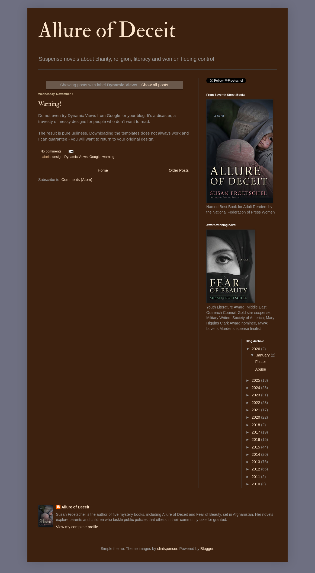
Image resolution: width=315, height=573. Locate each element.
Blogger (206, 548)
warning (108, 157)
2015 (256, 447)
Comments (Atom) (77, 179)
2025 (256, 380)
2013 (256, 462)
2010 (256, 484)
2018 (256, 425)
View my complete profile (77, 527)
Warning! (49, 104)
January (263, 355)
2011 (256, 477)
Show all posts (154, 84)
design (57, 157)
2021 (256, 410)
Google (95, 157)
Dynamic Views (76, 157)
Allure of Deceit (107, 30)
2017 (256, 432)
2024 (256, 388)
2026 (256, 349)
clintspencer (167, 548)
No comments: (51, 151)
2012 (256, 469)
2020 (256, 417)
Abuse (260, 369)
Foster (260, 361)
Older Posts (179, 170)
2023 (256, 395)
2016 (256, 439)
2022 (256, 402)
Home (103, 170)
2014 (256, 454)
